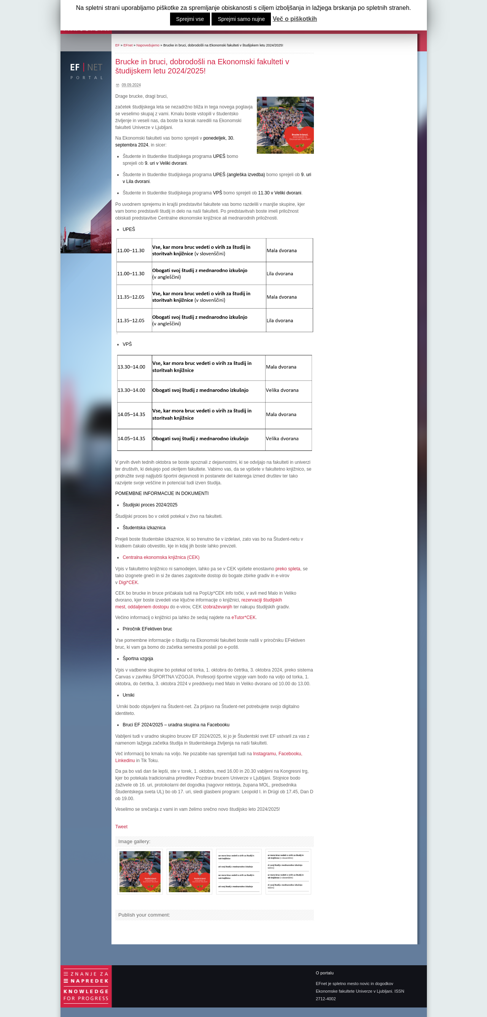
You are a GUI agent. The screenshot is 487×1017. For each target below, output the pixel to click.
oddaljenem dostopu (148, 607)
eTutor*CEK (244, 617)
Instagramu (264, 753)
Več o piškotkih (295, 19)
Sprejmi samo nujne (241, 19)
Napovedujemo (148, 45)
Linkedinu (125, 760)
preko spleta (287, 568)
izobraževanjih (217, 607)
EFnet (128, 45)
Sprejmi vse (190, 19)
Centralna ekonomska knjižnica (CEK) (161, 557)
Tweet (121, 826)
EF (117, 45)
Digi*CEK (128, 582)
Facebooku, (290, 753)
